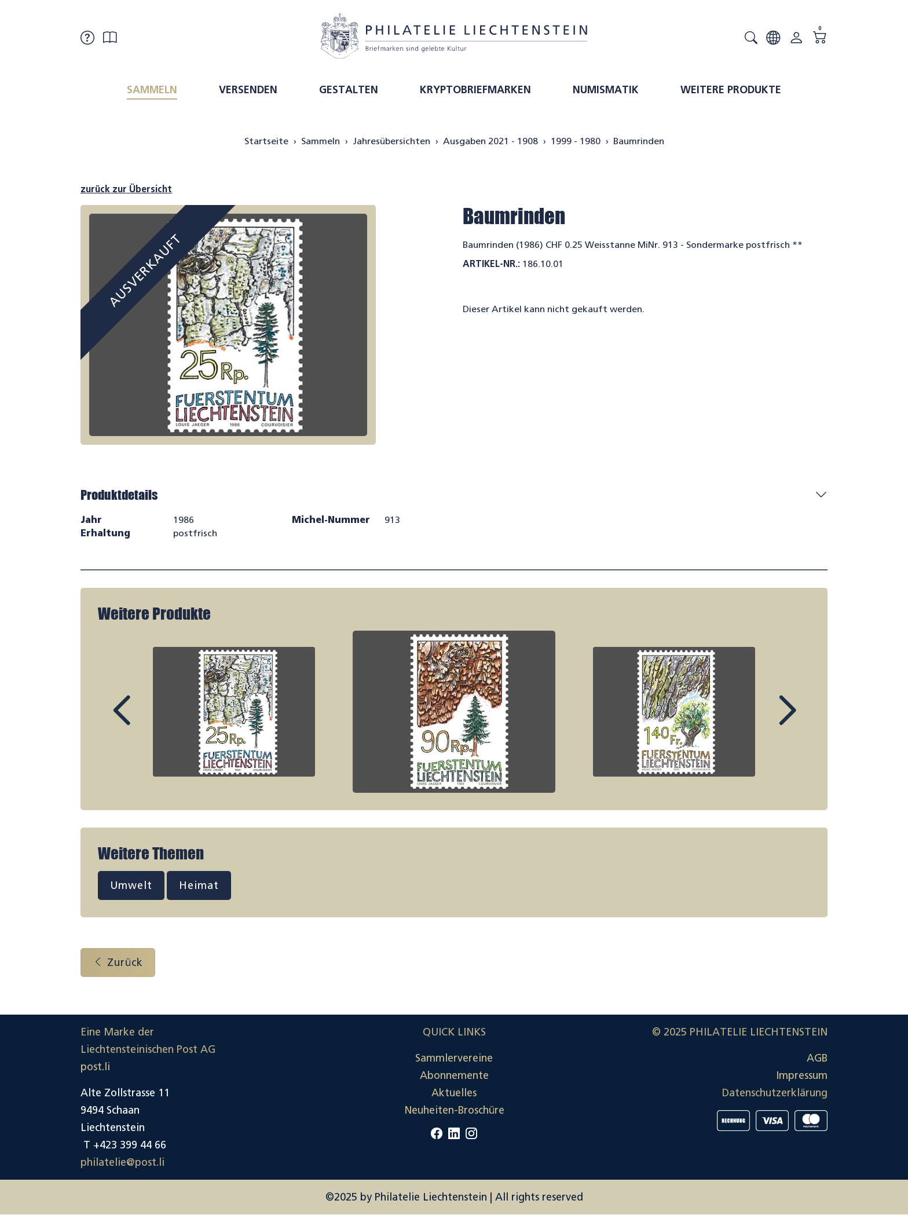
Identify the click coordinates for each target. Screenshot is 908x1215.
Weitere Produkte (730, 89)
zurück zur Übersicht (126, 189)
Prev (147, 721)
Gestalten (348, 89)
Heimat (199, 885)
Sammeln (152, 89)
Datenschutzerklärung (775, 1092)
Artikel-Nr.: (491, 263)
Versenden (248, 89)
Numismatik (606, 89)
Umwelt (131, 885)
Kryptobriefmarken (475, 89)
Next (760, 721)
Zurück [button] (118, 962)
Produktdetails (119, 495)
